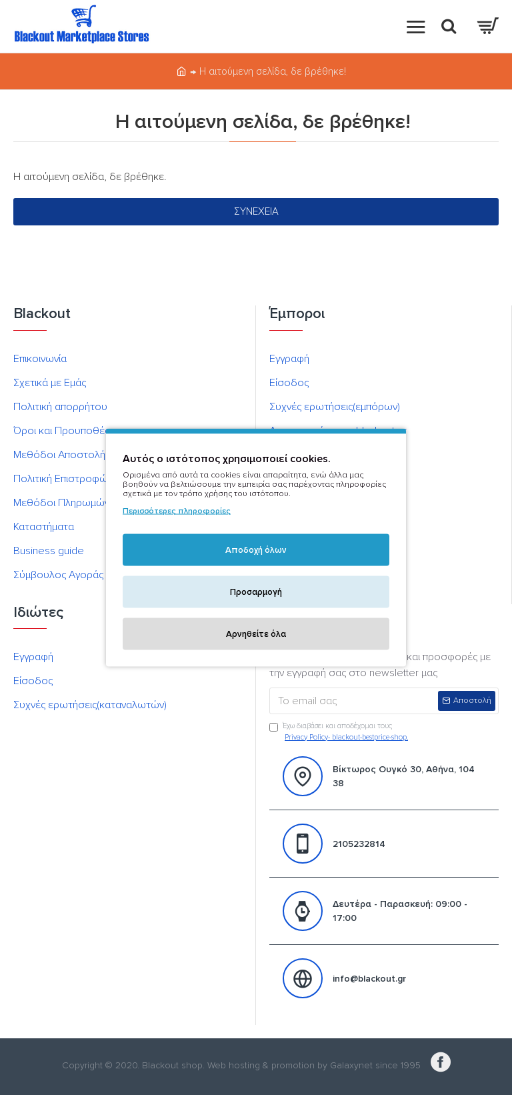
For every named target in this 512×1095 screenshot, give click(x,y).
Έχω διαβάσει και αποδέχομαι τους (339, 732)
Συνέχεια (256, 211)
